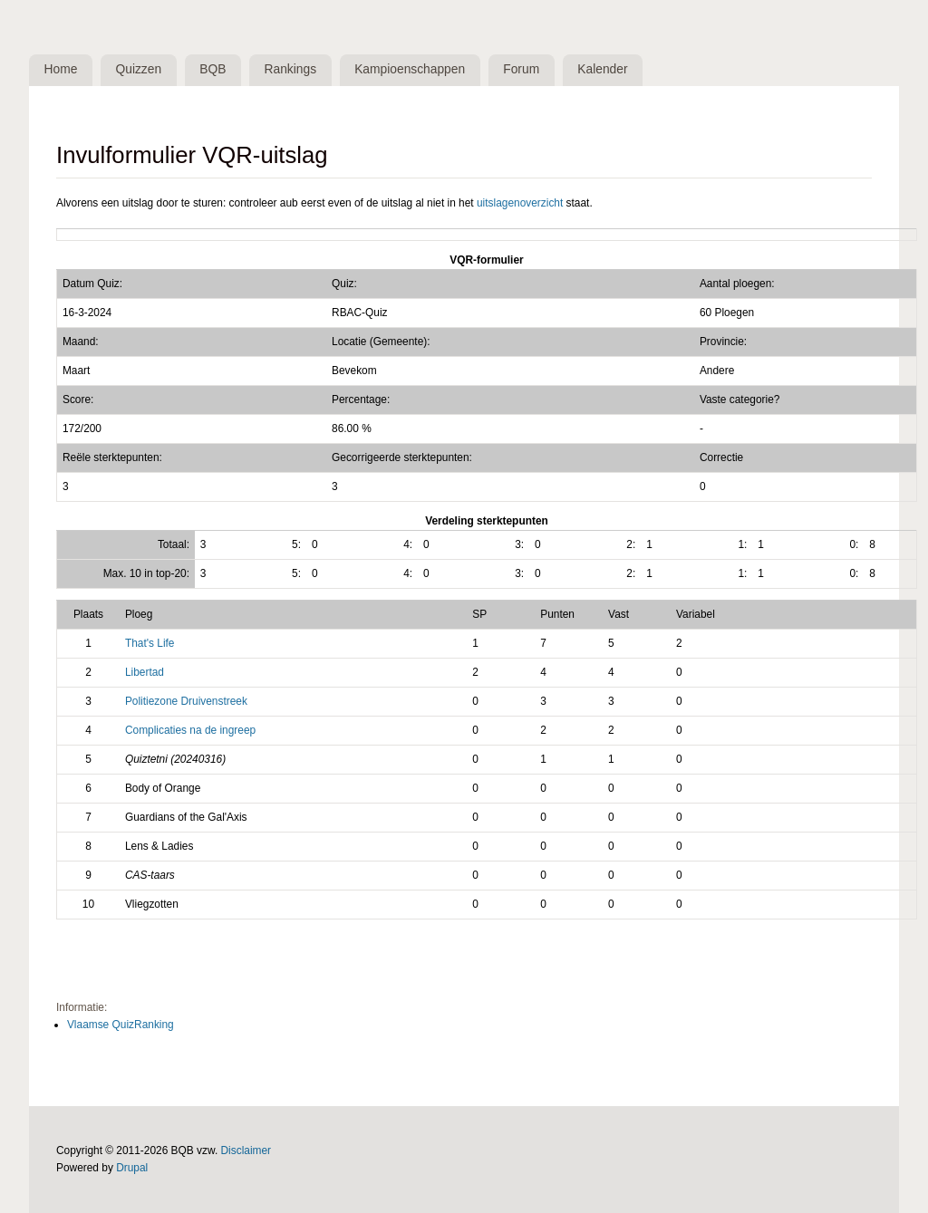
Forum (521, 69)
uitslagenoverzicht (520, 203)
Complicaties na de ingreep (190, 730)
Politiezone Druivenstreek (186, 701)
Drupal (132, 1167)
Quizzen (139, 69)
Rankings (291, 69)
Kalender (602, 69)
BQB (212, 69)
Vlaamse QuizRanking (120, 1024)
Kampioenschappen (409, 69)
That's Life (150, 643)
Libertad (144, 672)
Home (61, 69)
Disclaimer (246, 1150)
